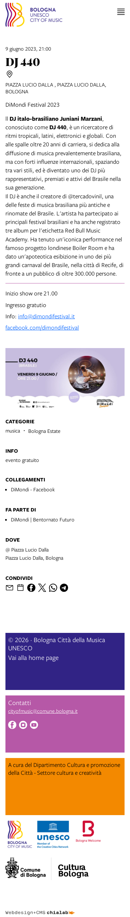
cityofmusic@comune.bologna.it (43, 710)
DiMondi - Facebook (33, 489)
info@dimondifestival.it (46, 316)
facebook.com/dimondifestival (42, 327)
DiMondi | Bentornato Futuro (43, 519)
